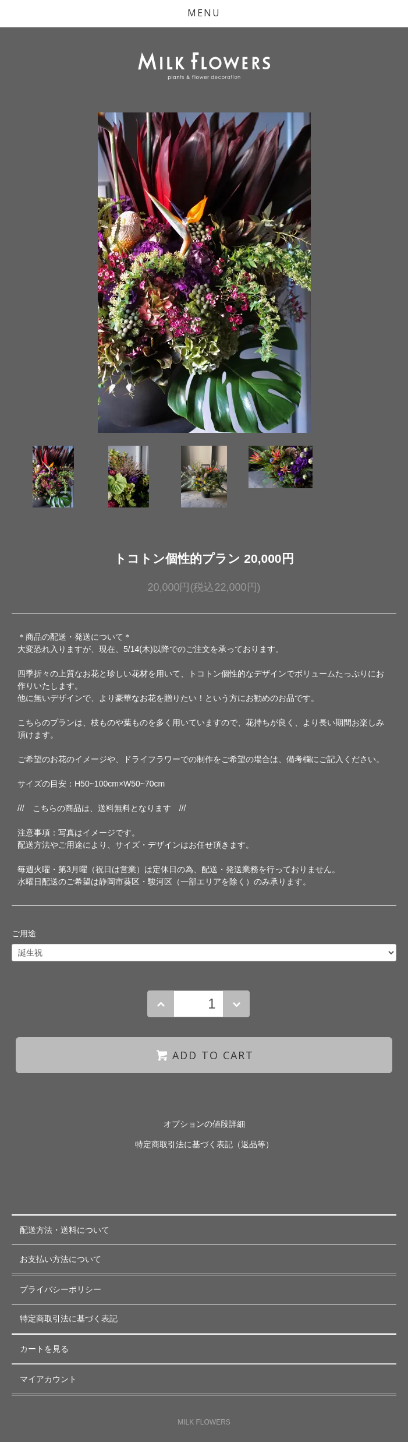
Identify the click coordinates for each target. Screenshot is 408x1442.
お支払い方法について (60, 1259)
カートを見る (44, 1348)
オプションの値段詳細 (204, 1124)
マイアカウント (48, 1379)
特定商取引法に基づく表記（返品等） (204, 1144)
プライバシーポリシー (60, 1289)
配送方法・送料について (64, 1230)
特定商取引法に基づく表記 (69, 1318)
